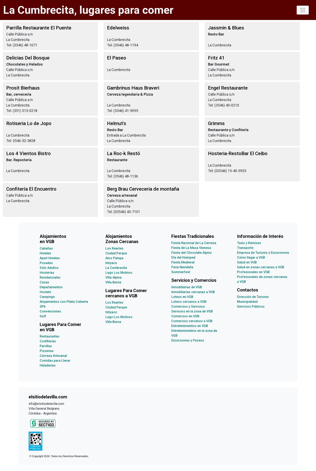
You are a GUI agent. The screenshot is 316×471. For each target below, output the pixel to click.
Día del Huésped (183, 257)
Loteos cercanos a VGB (188, 302)
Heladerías (48, 365)
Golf (43, 316)
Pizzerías (47, 351)
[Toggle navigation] (303, 10)
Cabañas (46, 248)
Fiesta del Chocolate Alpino (191, 253)
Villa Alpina (113, 277)
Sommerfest (180, 272)
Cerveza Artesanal (53, 356)
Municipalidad (247, 302)
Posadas (46, 263)
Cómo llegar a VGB (251, 257)
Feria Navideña (182, 267)
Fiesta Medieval (182, 262)
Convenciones (50, 311)
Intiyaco (111, 263)
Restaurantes (49, 336)
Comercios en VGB (185, 316)
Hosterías (47, 273)
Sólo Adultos (49, 268)
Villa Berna (113, 282)
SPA (43, 306)
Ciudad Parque (116, 253)
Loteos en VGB (182, 297)
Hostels (45, 292)
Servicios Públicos (251, 306)
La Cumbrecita (116, 268)
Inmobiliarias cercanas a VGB (193, 292)
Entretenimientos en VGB (189, 326)
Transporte (245, 248)
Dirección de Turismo (253, 297)
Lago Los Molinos (118, 273)
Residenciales (50, 277)
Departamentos (51, 287)
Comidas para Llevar (55, 360)
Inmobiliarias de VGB (186, 287)
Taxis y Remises (249, 243)
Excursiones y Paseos (187, 340)
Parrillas (46, 346)
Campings (47, 297)
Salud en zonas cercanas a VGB (260, 267)
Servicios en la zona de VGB (192, 311)
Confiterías (48, 341)
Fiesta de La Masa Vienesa (191, 248)
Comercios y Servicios (188, 306)
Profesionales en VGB (253, 272)
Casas (44, 282)
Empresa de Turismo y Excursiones (263, 253)
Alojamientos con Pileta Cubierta (64, 302)
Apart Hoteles (50, 258)
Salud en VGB (247, 262)
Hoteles (45, 253)
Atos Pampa (114, 258)
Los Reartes (114, 248)
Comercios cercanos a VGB (191, 321)
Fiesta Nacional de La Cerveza (193, 243)
